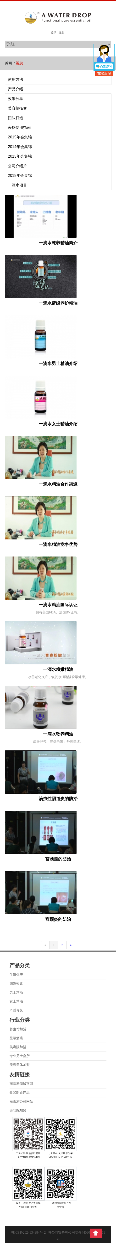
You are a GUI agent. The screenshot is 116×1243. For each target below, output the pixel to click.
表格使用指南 (19, 127)
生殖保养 (16, 975)
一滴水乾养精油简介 (58, 243)
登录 (53, 32)
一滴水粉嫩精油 (58, 669)
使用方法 (15, 79)
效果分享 (15, 99)
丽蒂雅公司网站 (21, 1101)
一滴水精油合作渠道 (58, 484)
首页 (8, 63)
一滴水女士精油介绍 (58, 423)
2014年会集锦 (20, 147)
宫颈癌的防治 (58, 859)
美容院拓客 (17, 108)
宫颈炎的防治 (58, 919)
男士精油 (16, 992)
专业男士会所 (20, 1056)
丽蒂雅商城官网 (21, 1084)
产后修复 (16, 1010)
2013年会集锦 (20, 156)
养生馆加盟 (18, 1029)
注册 (61, 32)
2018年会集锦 (20, 175)
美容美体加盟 (20, 1065)
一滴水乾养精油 (58, 734)
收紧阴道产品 (20, 1093)
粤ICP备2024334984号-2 (28, 1232)
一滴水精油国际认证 (58, 604)
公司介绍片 (17, 166)
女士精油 (16, 1001)
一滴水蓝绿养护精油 (58, 303)
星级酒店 (16, 1038)
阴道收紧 (16, 983)
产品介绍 (15, 89)
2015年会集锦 (20, 137)
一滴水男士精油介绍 (58, 363)
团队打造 (15, 118)
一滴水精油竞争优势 (58, 544)
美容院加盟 (18, 1047)
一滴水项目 (17, 185)
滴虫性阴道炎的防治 (58, 798)
